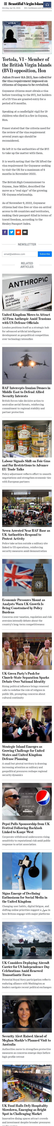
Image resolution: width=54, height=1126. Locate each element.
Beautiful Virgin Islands (27, 3)
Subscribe (45, 254)
